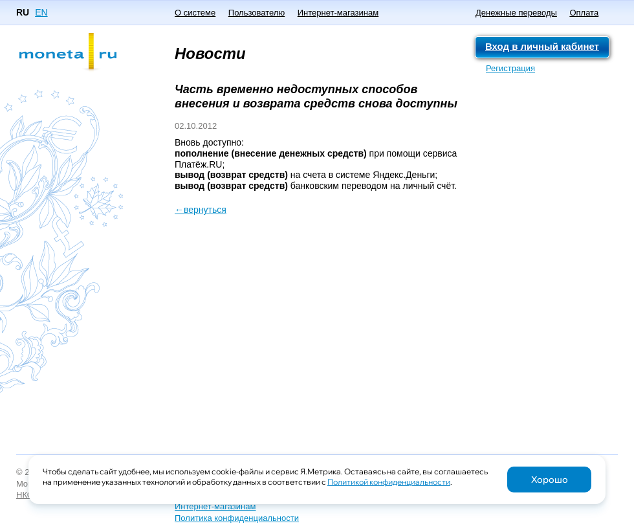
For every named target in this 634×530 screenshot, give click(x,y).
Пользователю (256, 12)
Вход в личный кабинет (542, 46)
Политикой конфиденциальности (388, 482)
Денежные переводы (516, 12)
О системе (195, 12)
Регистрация (510, 68)
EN (41, 12)
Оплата (583, 12)
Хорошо (549, 479)
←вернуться (200, 209)
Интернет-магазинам (338, 12)
